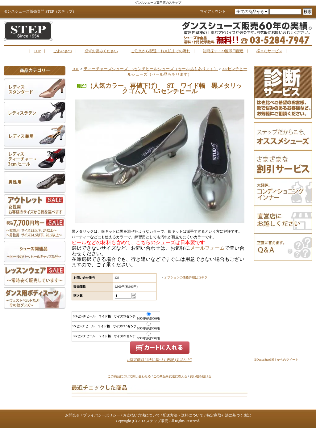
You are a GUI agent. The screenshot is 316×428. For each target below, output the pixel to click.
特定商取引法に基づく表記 (228, 415)
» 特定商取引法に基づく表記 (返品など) (159, 360)
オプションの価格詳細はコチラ (185, 277)
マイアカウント (213, 11)
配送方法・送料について (183, 415)
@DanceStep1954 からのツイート (276, 359)
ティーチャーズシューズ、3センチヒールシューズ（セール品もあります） (151, 68)
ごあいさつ (62, 51)
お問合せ (72, 415)
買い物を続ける (200, 376)
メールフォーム (207, 248)
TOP (37, 51)
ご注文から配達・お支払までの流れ (160, 51)
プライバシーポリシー (101, 415)
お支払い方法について (141, 415)
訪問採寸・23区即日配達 (223, 51)
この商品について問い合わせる (129, 376)
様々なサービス (269, 51)
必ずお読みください (101, 51)
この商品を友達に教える (170, 376)
